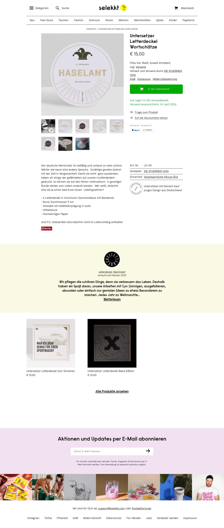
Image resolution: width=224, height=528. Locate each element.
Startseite (91, 29)
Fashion (78, 20)
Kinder (173, 20)
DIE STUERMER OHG (156, 171)
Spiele (159, 20)
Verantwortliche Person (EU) (161, 177)
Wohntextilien (142, 20)
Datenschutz (113, 518)
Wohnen (123, 20)
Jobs (149, 518)
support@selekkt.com (111, 508)
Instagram (33, 518)
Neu (32, 20)
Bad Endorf (119, 272)
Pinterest (62, 518)
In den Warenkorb (158, 89)
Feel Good (46, 20)
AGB (75, 518)
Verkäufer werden (167, 518)
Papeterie (188, 20)
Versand (141, 67)
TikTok (48, 518)
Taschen (63, 20)
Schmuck (94, 20)
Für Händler (133, 518)
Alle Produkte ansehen (112, 391)
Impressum (190, 518)
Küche (109, 20)
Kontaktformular (141, 508)
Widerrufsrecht (92, 518)
